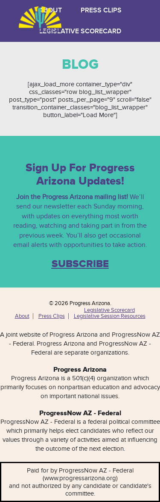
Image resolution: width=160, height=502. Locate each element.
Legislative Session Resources (109, 316)
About (22, 316)
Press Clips (101, 10)
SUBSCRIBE (80, 264)
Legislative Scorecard (80, 31)
